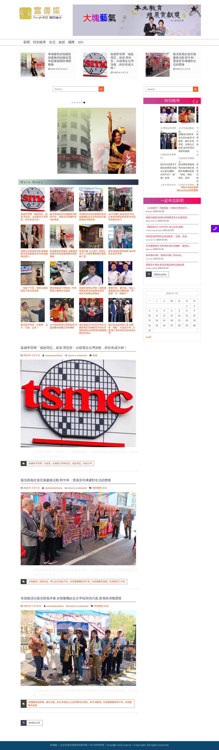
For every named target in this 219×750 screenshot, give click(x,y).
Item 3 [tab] (77, 102)
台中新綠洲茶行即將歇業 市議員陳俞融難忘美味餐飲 (63, 326)
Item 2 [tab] (74, 102)
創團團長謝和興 (36, 702)
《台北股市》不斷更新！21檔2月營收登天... (167, 208)
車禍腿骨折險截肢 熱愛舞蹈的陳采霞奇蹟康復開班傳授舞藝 (63, 254)
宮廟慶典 (33, 581)
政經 (62, 42)
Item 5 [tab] (82, 102)
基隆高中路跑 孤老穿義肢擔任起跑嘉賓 (165, 264)
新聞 (26, 42)
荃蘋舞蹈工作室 (117, 581)
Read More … (56, 456)
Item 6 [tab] (84, 102)
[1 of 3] (171, 146)
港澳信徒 (43, 581)
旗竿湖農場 (95, 702)
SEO (80, 42)
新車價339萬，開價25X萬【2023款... (164, 255)
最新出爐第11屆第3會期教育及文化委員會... (167, 217)
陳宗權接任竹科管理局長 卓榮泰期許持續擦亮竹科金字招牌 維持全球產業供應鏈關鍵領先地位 (93, 329)
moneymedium (53, 355)
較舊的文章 (34, 722)
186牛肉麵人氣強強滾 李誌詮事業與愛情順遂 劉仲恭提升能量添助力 (122, 217)
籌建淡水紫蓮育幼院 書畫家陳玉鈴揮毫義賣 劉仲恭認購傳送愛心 (52, 166)
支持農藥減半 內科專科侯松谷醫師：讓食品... (168, 245)
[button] (193, 101)
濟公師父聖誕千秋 (59, 581)
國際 (71, 42)
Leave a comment (77, 355)
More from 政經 (189, 187)
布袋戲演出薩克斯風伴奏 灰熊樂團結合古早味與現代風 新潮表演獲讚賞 (93, 217)
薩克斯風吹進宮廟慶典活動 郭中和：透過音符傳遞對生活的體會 (63, 217)
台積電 (47, 463)
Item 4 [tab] (79, 102)
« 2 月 (148, 337)
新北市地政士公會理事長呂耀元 (72, 702)
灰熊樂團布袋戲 (99, 581)
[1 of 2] (77, 262)
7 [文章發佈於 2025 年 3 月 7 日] (179, 310)
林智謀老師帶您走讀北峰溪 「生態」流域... (167, 236)
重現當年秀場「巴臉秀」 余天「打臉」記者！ (34, 326)
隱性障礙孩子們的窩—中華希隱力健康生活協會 (63, 289)
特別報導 (39, 42)
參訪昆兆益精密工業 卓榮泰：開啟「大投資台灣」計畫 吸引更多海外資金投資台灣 (122, 329)
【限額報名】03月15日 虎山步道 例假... (165, 227)
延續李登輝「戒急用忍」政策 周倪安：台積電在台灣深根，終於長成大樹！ (184, 61)
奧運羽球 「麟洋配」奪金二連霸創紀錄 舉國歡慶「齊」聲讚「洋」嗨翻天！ (122, 291)
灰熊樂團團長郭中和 (80, 581)
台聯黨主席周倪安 (61, 463)
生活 (52, 42)
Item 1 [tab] (72, 102)
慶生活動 (50, 702)
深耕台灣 (87, 463)
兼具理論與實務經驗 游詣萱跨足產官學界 (122, 252)
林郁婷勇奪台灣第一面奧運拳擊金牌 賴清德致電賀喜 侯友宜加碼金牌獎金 (92, 291)
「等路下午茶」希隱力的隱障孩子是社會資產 (34, 289)
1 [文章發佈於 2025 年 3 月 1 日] (186, 306)
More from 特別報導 (187, 190)
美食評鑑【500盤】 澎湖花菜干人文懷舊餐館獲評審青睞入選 (92, 254)
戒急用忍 (76, 463)
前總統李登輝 (35, 463)
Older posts (160, 274)
